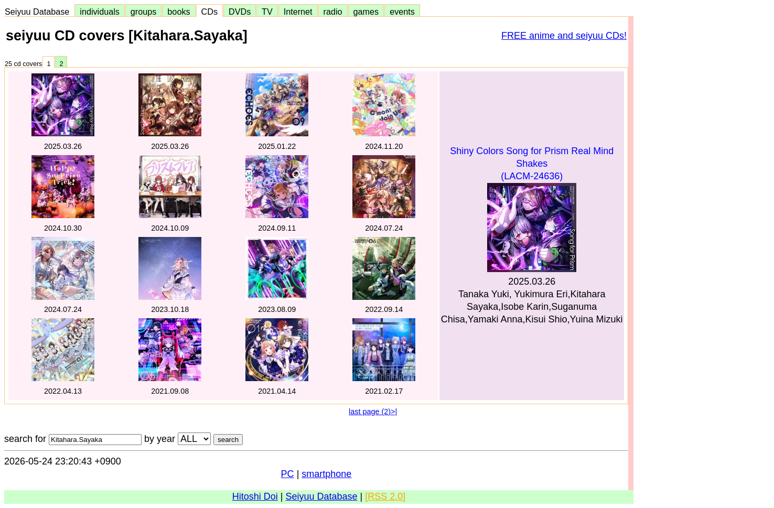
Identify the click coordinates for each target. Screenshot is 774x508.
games (366, 11)
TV (267, 11)
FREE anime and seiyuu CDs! (564, 35)
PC (287, 474)
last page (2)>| (373, 411)
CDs (209, 11)
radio (333, 11)
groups (144, 11)
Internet (298, 11)
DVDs (239, 11)
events (402, 11)
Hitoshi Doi (255, 496)
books (179, 11)
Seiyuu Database (39, 11)
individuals (99, 11)
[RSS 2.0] (385, 496)
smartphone (326, 474)
